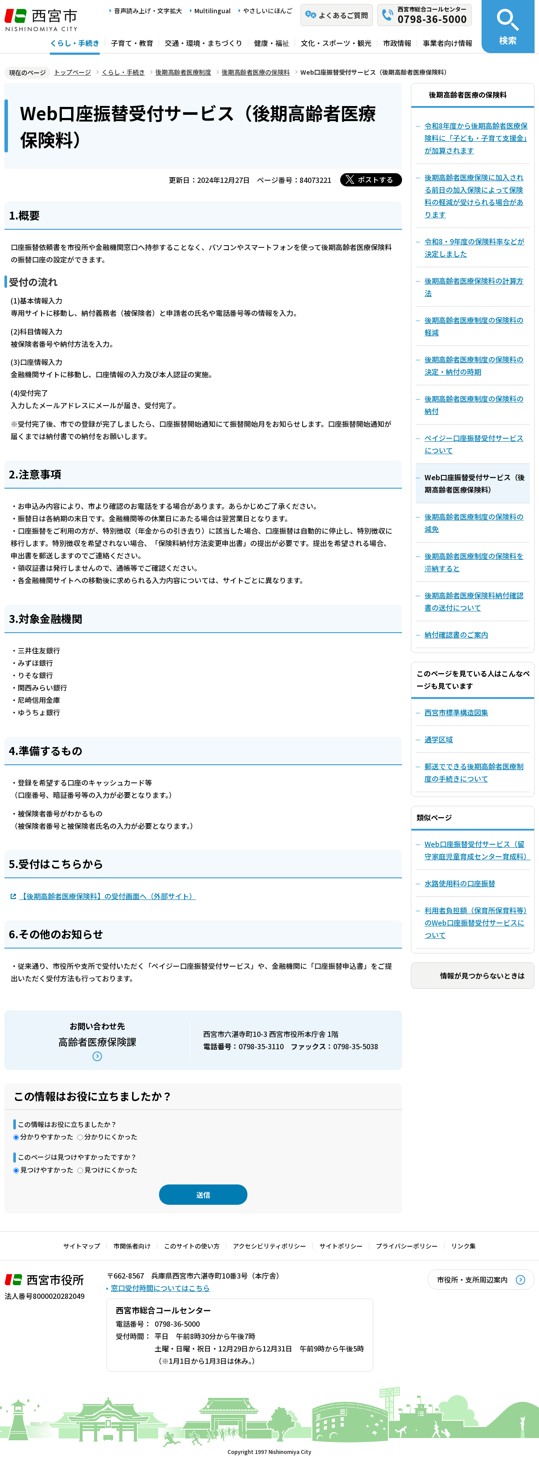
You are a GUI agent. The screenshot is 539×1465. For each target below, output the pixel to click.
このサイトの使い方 (192, 1245)
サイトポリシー (341, 1245)
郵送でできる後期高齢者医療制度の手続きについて (474, 772)
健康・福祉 (271, 43)
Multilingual (212, 10)
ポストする (375, 179)
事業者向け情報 (447, 43)
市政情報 (397, 43)
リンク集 (463, 1245)
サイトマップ (81, 1245)
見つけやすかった (46, 1169)
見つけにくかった (110, 1169)
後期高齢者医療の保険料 (256, 72)
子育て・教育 (132, 43)
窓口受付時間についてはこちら (160, 1288)
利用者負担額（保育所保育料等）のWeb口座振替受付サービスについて (476, 922)
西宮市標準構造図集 (456, 712)
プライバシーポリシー (407, 1245)
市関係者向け (132, 1245)
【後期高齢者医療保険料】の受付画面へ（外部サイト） (107, 895)
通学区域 (439, 739)
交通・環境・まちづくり (204, 43)
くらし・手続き (74, 43)
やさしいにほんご (267, 10)
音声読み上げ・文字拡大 (148, 10)
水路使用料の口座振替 (460, 883)
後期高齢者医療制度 (183, 72)
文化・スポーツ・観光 (336, 43)
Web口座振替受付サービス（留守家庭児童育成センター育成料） (477, 850)
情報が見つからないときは (482, 975)
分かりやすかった (46, 1136)
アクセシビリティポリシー (269, 1245)
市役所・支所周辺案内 (472, 1279)
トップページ (72, 72)
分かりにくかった (110, 1136)
